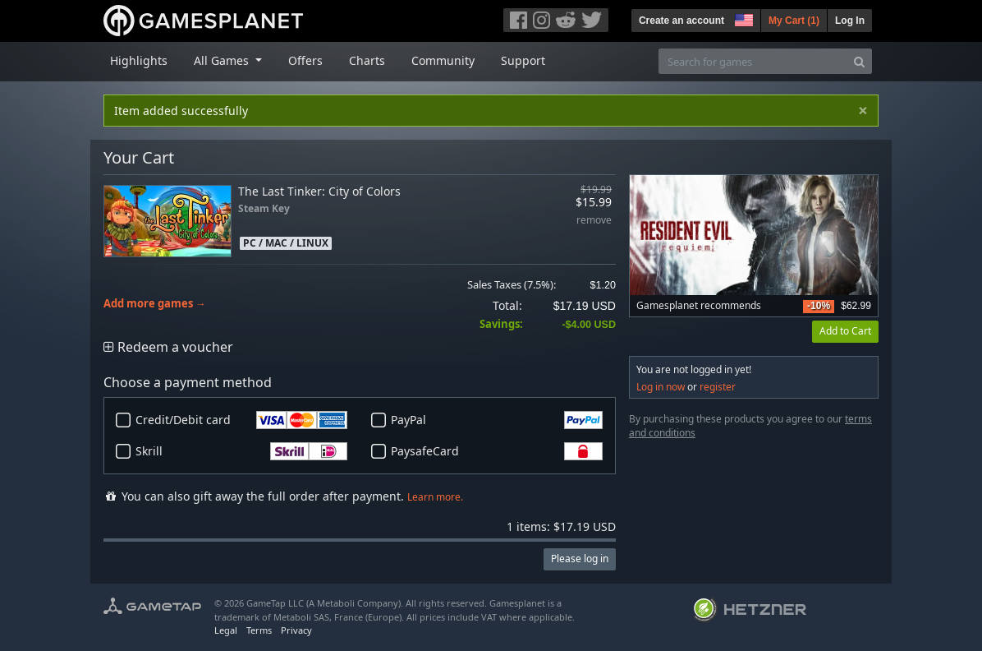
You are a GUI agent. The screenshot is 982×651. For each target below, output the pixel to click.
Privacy (296, 630)
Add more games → (154, 304)
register (718, 387)
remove (594, 220)
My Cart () (794, 20)
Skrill (241, 451)
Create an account (681, 20)
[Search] (859, 61)
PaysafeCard (497, 451)
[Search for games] (752, 61)
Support (523, 60)
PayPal (497, 420)
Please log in (579, 559)
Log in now (660, 387)
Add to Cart (845, 331)
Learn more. (435, 497)
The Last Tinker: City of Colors (319, 191)
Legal (225, 630)
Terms (259, 630)
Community (443, 60)
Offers (305, 60)
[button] (742, 18)
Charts (367, 60)
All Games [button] (223, 60)
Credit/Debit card (241, 420)
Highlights (138, 60)
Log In (850, 20)
